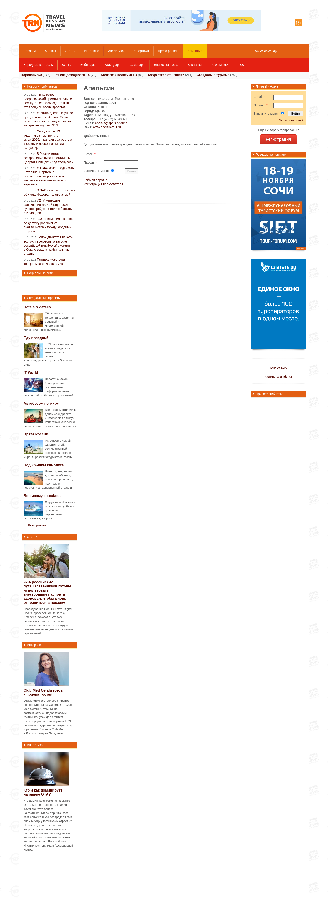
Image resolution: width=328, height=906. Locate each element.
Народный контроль (38, 65)
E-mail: (90, 154)
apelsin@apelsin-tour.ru (111, 123)
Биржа (66, 65)
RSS (240, 65)
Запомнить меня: (96, 171)
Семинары (137, 65)
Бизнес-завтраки (166, 65)
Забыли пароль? (96, 180)
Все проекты (37, 525)
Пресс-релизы (168, 51)
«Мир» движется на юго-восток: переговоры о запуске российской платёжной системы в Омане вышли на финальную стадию (48, 245)
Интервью (91, 51)
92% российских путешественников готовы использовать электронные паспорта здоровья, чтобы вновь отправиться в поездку (47, 592)
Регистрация (278, 139)
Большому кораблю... (43, 496)
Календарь (112, 65)
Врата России (36, 434)
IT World (31, 373)
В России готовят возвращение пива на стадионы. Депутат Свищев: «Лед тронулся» (48, 158)
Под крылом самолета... (45, 465)
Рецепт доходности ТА (72, 75)
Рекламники (219, 65)
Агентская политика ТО (119, 75)
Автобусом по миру (41, 403)
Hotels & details (37, 307)
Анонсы (50, 51)
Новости (29, 51)
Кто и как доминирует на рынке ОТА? (43, 792)
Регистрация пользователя (103, 184)
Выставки (195, 65)
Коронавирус (31, 75)
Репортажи (141, 51)
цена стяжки (278, 368)
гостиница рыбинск (278, 376)
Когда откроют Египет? (166, 75)
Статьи (70, 51)
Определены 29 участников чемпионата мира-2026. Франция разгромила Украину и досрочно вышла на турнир (48, 139)
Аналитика (116, 51)
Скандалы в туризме (213, 75)
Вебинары (87, 65)
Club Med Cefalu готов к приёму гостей (43, 692)
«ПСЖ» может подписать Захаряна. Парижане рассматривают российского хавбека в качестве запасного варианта (49, 176)
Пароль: (91, 162)
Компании (195, 51)
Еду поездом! (36, 338)
